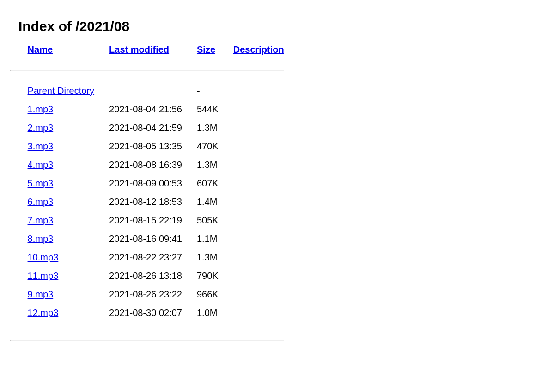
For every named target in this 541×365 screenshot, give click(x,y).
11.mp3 (43, 276)
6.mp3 (41, 202)
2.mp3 (41, 128)
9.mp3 (41, 294)
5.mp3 (41, 183)
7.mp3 (41, 220)
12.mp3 (43, 313)
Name (40, 49)
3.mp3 (41, 146)
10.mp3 (43, 257)
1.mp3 (41, 109)
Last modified (139, 49)
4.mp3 (41, 165)
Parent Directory (61, 91)
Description (258, 49)
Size (206, 49)
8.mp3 (41, 239)
